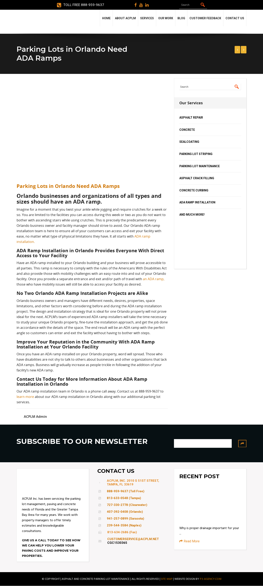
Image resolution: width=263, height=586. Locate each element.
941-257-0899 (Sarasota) (125, 518)
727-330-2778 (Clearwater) (127, 505)
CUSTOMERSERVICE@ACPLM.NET (133, 539)
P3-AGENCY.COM (210, 579)
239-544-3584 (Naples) (124, 525)
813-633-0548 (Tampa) (124, 498)
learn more (25, 396)
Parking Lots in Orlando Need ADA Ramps (68, 186)
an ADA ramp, (153, 279)
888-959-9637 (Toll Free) (125, 491)
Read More (189, 541)
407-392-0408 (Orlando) (125, 512)
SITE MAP (167, 579)
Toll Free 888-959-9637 (80, 4)
